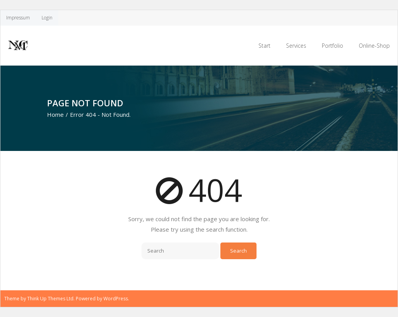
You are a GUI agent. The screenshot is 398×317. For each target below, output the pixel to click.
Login (47, 17)
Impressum (18, 17)
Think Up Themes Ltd (50, 298)
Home (55, 114)
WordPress (115, 298)
